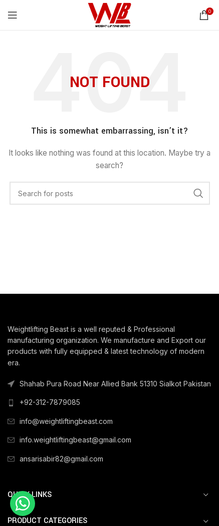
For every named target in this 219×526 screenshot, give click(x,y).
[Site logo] (109, 14)
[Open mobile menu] (13, 15)
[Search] (110, 193)
